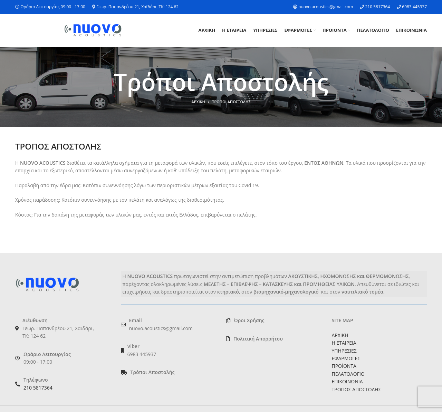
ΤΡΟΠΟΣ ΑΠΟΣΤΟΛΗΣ (356, 389)
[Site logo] (93, 30)
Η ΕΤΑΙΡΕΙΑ (344, 342)
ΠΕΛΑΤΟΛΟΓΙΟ (348, 374)
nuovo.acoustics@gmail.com (325, 7)
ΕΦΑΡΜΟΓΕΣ (346, 358)
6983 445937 (414, 7)
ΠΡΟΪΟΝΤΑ (344, 366)
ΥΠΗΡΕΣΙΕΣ (344, 350)
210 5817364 (377, 7)
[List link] (168, 372)
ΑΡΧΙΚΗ (198, 102)
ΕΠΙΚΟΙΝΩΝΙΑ (347, 381)
